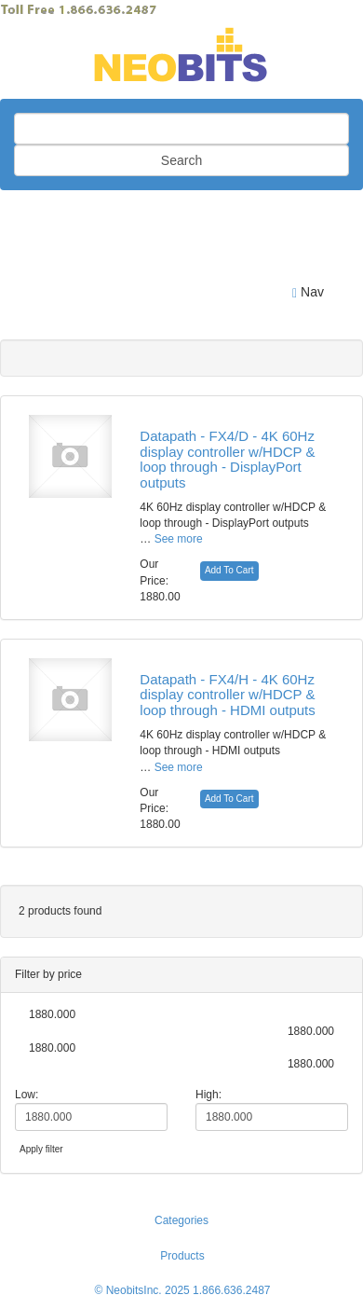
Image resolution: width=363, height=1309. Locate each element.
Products (182, 1255)
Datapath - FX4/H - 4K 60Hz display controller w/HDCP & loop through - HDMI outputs (227, 694)
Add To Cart (229, 570)
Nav (308, 292)
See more (179, 538)
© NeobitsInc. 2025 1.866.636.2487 (183, 1290)
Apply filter (41, 1149)
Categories (181, 1220)
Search (181, 160)
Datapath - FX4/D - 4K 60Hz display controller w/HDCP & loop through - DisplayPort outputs (227, 459)
